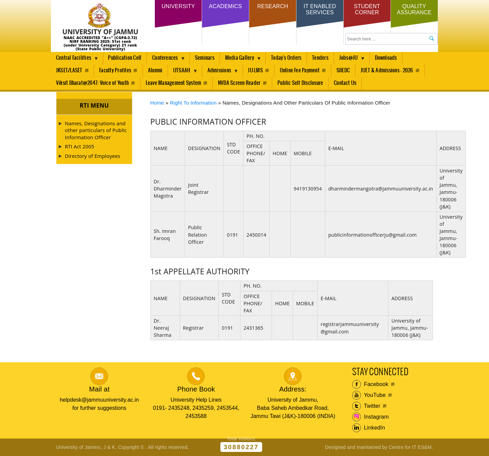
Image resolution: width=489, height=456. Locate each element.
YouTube (369, 395)
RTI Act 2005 (79, 146)
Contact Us (345, 83)
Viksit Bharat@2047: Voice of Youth (92, 83)
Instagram (370, 417)
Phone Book (196, 389)
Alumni (155, 70)
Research (272, 6)
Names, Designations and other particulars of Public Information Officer (96, 130)
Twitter (366, 406)
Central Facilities (74, 60)
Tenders (320, 58)
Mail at (99, 389)
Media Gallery (240, 60)
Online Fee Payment (300, 70)
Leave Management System (173, 83)
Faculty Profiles (115, 70)
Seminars (204, 58)
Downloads (386, 58)
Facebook (370, 384)
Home (157, 103)
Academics (225, 6)
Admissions (220, 72)
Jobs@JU (349, 60)
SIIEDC (343, 70)
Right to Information (193, 103)
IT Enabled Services (320, 9)
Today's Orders (286, 58)
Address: (293, 389)
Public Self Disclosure (300, 83)
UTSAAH (183, 72)
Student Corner (367, 9)
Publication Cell (124, 58)
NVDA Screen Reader (239, 83)
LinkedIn (368, 427)
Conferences (166, 60)
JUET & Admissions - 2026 (387, 70)
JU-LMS (255, 70)
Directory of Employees (92, 155)
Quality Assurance (414, 9)
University (178, 6)
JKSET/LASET (69, 70)
